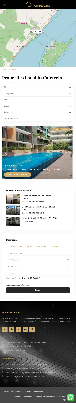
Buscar (38, 290)
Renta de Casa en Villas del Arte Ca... (39, 218)
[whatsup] (11, 329)
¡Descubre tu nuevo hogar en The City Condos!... (34, 169)
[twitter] (18, 329)
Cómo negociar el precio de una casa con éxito (26, 364)
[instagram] (32, 329)
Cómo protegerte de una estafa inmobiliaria (24, 376)
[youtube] (25, 329)
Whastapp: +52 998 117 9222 (18, 346)
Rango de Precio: (13, 278)
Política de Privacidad (23, 397)
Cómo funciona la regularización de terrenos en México (30, 372)
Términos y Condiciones (45, 397)
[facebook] (5, 329)
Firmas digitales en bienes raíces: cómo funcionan (27, 368)
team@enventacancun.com (18, 350)
